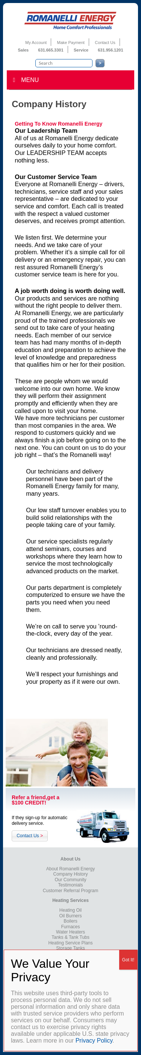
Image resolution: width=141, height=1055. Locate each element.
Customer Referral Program (70, 890)
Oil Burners (70, 915)
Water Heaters (70, 932)
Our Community (70, 879)
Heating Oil (70, 910)
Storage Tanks (70, 948)
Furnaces (70, 926)
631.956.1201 (110, 50)
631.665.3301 (50, 50)
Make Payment (71, 42)
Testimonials (70, 885)
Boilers (70, 921)
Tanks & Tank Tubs (70, 937)
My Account (36, 42)
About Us (70, 859)
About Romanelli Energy (70, 868)
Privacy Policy (94, 1040)
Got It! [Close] (128, 959)
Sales (24, 50)
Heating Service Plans (70, 943)
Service (81, 50)
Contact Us (105, 42)
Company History (70, 874)
